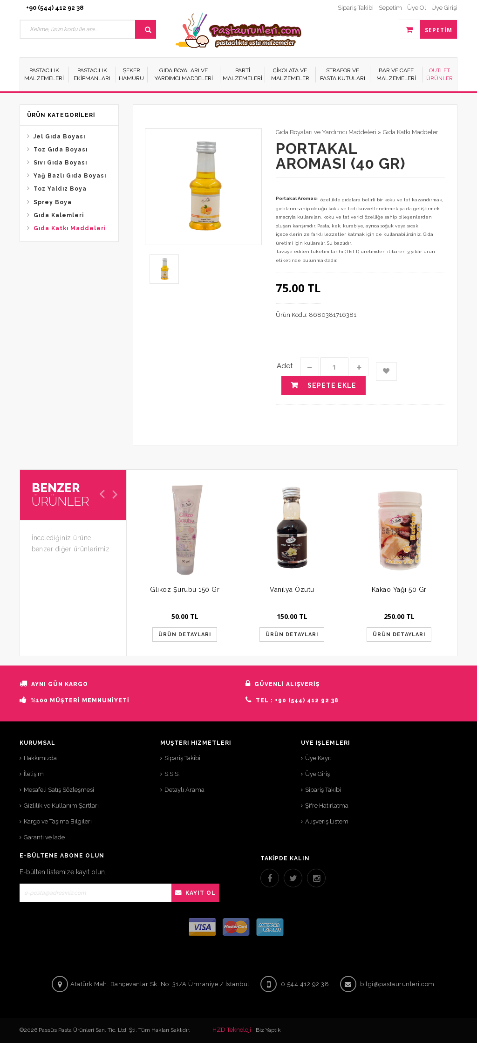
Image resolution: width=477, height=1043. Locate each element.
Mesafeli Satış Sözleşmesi (59, 789)
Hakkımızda (40, 758)
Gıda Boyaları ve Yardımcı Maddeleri (326, 132)
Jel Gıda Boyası (59, 136)
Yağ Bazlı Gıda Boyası (70, 175)
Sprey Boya (53, 202)
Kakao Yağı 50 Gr (399, 589)
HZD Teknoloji (231, 1029)
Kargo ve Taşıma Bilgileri (58, 821)
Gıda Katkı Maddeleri (70, 228)
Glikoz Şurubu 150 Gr (184, 589)
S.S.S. (172, 773)
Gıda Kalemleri (59, 215)
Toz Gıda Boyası (61, 149)
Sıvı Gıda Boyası (60, 162)
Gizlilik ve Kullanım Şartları (61, 805)
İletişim (34, 773)
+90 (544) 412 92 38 (54, 7)
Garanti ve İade (44, 837)
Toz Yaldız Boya (60, 188)
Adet (285, 366)
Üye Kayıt (318, 758)
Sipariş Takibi (182, 758)
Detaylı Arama (184, 789)
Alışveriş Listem (326, 821)
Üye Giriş (317, 773)
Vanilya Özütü (292, 589)
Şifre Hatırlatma (326, 805)
